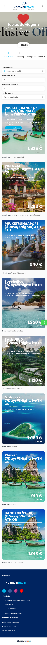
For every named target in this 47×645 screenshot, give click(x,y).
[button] (23, 97)
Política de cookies (9, 626)
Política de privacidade (10, 622)
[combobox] (23, 88)
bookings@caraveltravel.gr (14, 613)
